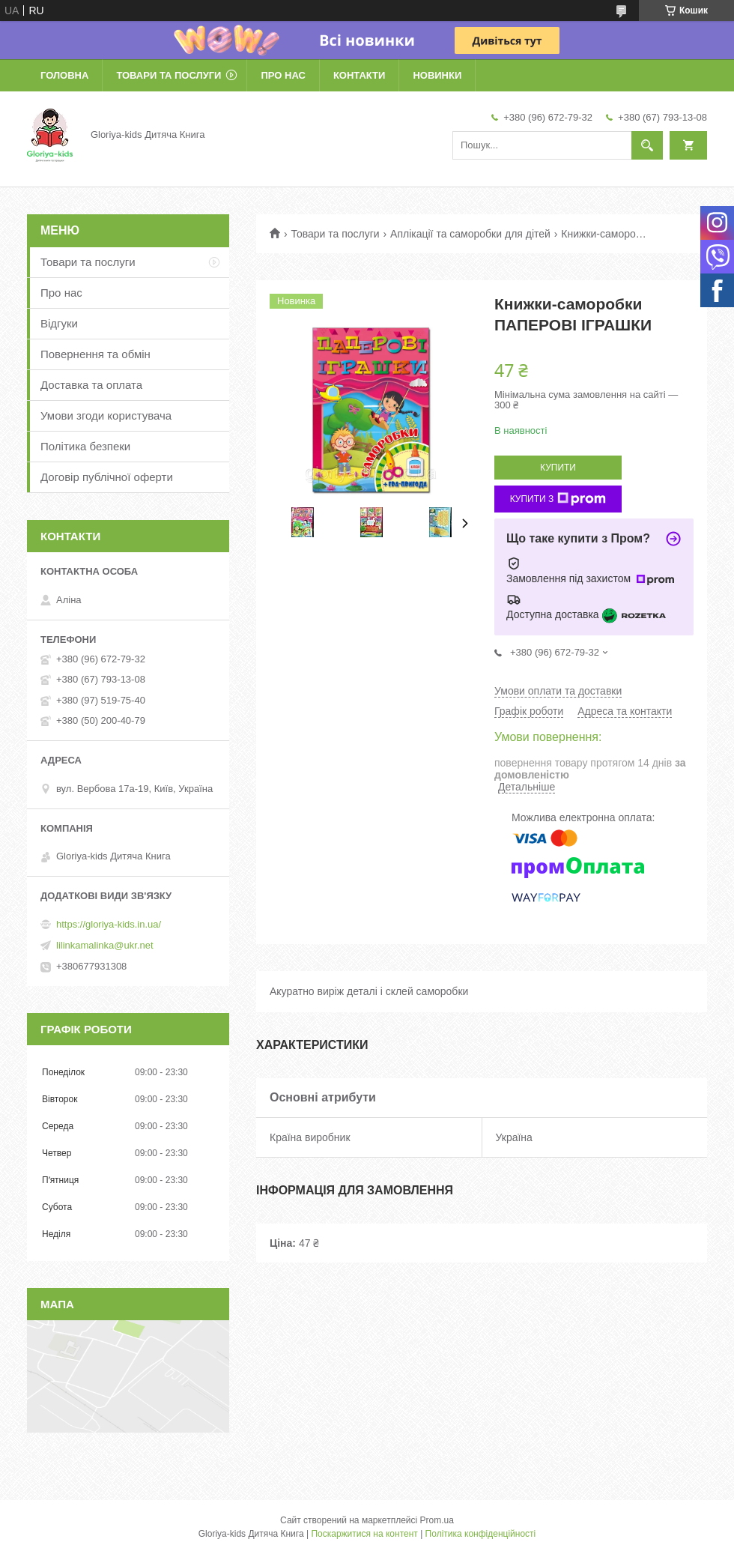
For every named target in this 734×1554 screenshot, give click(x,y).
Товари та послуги (168, 75)
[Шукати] (647, 145)
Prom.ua (437, 1520)
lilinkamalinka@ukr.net (105, 945)
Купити (558, 467)
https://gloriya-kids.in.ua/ (108, 924)
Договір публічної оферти (106, 477)
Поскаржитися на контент (364, 1534)
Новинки (437, 75)
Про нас (283, 75)
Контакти (359, 75)
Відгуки (59, 323)
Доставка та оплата (91, 384)
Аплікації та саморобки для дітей (470, 234)
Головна (64, 75)
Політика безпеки (85, 446)
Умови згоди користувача (106, 415)
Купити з (558, 499)
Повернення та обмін (95, 354)
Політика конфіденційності (480, 1534)
